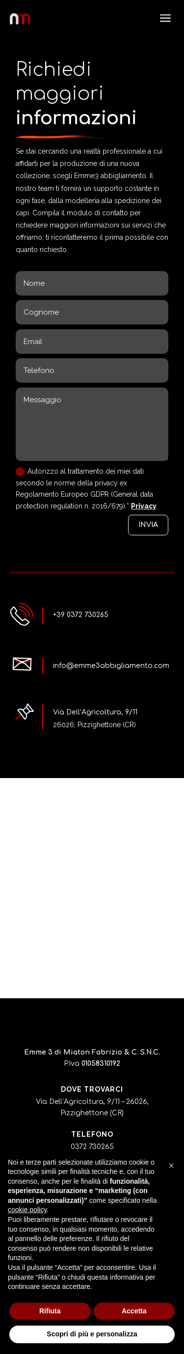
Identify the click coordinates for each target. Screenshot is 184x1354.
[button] (171, 1165)
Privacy (144, 506)
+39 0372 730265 (80, 615)
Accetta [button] (134, 1311)
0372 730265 (92, 1146)
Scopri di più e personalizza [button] (92, 1334)
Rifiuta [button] (50, 1311)
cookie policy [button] (27, 1210)
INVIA (148, 524)
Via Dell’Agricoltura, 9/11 (95, 712)
